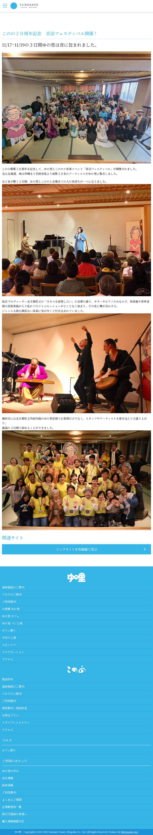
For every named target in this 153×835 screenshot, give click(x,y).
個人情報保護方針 (13, 821)
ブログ (7, 740)
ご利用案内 (9, 602)
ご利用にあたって (14, 761)
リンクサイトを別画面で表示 (76, 549)
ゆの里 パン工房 (12, 623)
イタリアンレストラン (16, 722)
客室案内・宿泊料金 (14, 708)
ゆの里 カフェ (10, 616)
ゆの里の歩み (10, 771)
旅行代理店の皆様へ (14, 814)
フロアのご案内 (12, 594)
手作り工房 (9, 638)
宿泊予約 (7, 679)
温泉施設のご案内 (13, 587)
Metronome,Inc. (129, 831)
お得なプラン (10, 715)
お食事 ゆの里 (11, 609)
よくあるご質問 (12, 800)
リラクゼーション (13, 652)
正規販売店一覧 (12, 807)
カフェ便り (9, 630)
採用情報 (7, 785)
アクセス (7, 659)
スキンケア (9, 645)
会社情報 (7, 778)
